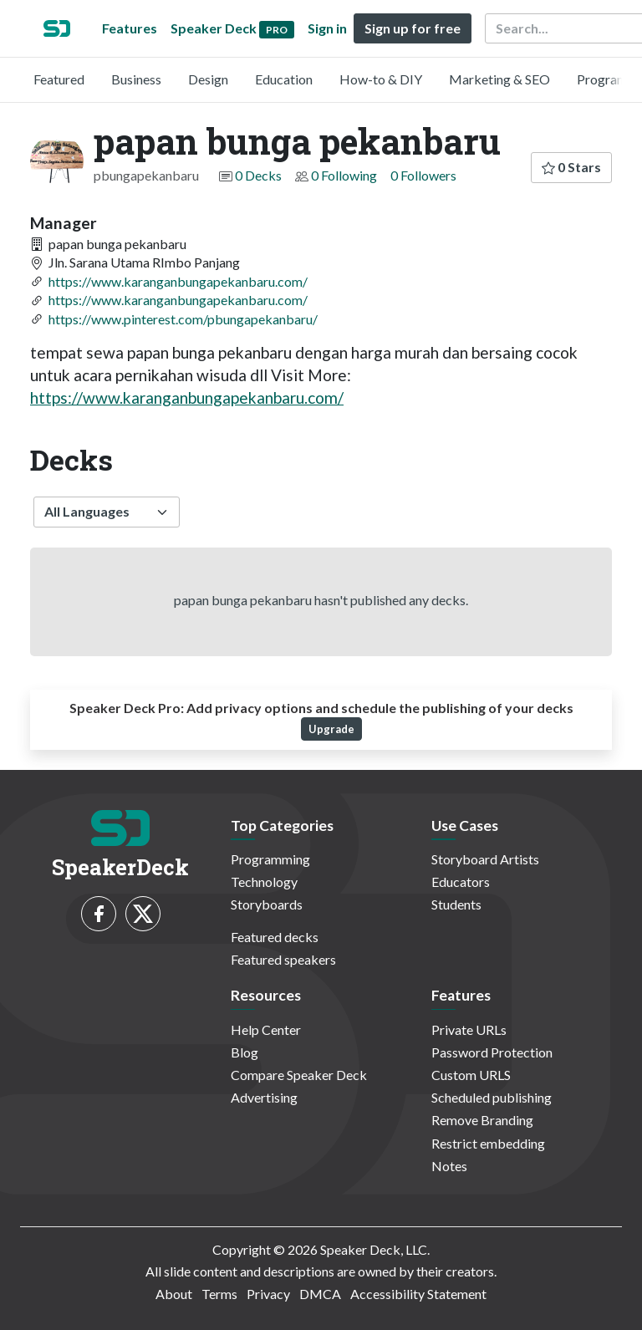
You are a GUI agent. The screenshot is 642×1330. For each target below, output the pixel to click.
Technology (264, 881)
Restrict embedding (488, 1143)
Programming (270, 859)
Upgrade (331, 729)
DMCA (320, 1294)
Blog (244, 1052)
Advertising (264, 1097)
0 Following (344, 175)
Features (129, 28)
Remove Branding (482, 1120)
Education (284, 79)
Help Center (266, 1029)
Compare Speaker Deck (299, 1075)
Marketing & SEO (499, 79)
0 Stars (571, 167)
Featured (58, 79)
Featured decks (274, 937)
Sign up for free (412, 28)
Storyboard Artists (485, 859)
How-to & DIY (380, 79)
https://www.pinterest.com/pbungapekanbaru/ (183, 319)
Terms (219, 1294)
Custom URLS (471, 1075)
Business (136, 79)
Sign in (327, 28)
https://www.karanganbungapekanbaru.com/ (178, 281)
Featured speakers (283, 959)
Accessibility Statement (418, 1294)
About (173, 1294)
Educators (460, 881)
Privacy (268, 1294)
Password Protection (492, 1052)
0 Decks (258, 175)
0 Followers (423, 175)
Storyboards (267, 904)
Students (456, 904)
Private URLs (469, 1029)
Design (208, 79)
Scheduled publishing (491, 1097)
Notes (449, 1166)
